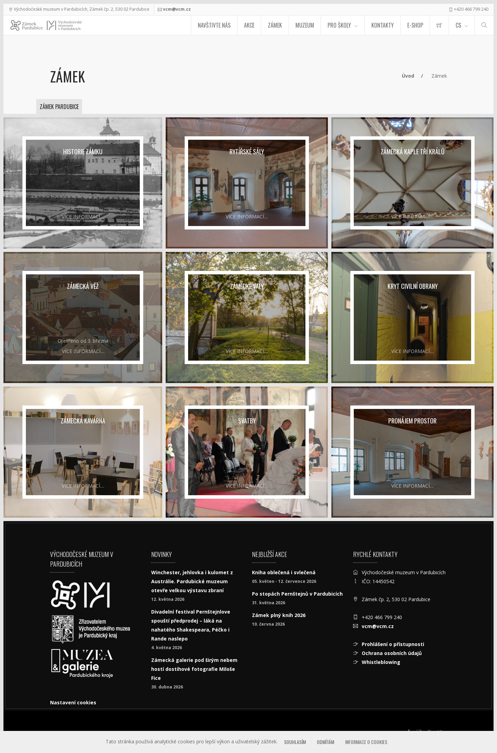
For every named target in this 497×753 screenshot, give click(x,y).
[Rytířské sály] (247, 182)
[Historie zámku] (82, 182)
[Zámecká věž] (82, 317)
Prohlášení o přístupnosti (393, 644)
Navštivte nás (214, 25)
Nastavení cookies (73, 702)
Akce (249, 25)
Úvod (408, 75)
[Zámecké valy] (247, 317)
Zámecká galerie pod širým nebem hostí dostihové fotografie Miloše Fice (194, 669)
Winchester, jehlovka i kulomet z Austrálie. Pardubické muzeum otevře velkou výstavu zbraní (192, 581)
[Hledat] (484, 25)
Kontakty (382, 25)
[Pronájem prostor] (412, 452)
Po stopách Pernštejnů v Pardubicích (297, 593)
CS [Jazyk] (458, 25)
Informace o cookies (366, 741)
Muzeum (304, 25)
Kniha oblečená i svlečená (283, 572)
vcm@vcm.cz (177, 9)
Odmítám (325, 741)
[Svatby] (247, 452)
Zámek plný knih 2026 (278, 615)
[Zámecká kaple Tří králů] (412, 182)
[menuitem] (439, 25)
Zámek (275, 25)
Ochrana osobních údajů (392, 653)
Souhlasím (295, 741)
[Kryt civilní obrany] (412, 317)
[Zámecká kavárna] (82, 452)
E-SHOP (415, 25)
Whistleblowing (381, 662)
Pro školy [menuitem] (339, 25)
